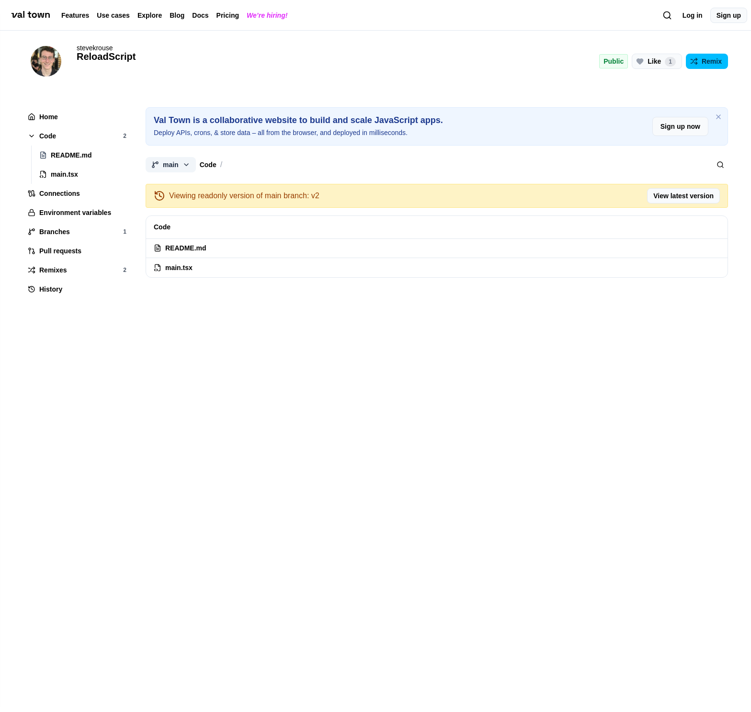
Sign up (729, 15)
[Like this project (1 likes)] (657, 61)
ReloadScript (106, 56)
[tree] (76, 203)
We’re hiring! (267, 15)
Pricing (227, 15)
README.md (180, 248)
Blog (177, 15)
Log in (693, 15)
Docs (200, 15)
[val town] (31, 15)
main (170, 165)
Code (208, 165)
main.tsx (173, 267)
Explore (149, 15)
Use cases (113, 15)
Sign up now (680, 126)
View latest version (683, 196)
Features (75, 15)
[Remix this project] (707, 61)
